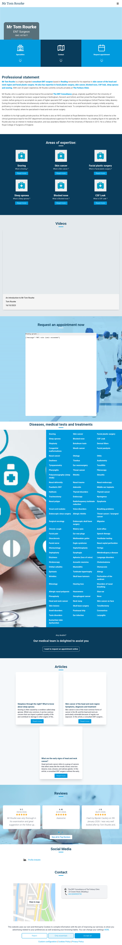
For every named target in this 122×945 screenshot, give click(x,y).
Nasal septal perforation (107, 543)
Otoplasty (53, 443)
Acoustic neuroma (81, 562)
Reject (34, 936)
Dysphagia (77, 553)
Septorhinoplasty (80, 548)
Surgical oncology (56, 521)
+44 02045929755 (75, 894)
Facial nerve (54, 543)
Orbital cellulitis (55, 567)
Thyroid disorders (80, 492)
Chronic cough (55, 529)
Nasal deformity (56, 482)
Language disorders (105, 557)
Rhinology (53, 584)
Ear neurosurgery (80, 465)
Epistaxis (53, 572)
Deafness (53, 460)
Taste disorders (55, 615)
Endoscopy (77, 497)
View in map (34, 902)
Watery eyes (78, 529)
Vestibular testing (104, 538)
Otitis (99, 456)
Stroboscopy (54, 562)
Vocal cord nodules (57, 509)
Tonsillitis (101, 465)
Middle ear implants (105, 487)
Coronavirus (102, 610)
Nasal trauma (78, 482)
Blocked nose (79, 439)
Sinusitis (100, 475)
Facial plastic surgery (106, 434)
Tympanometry (55, 465)
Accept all (87, 936)
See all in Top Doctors (61, 837)
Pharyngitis (54, 470)
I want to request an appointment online (61, 649)
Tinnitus (76, 460)
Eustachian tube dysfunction (56, 621)
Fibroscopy (101, 470)
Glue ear (100, 591)
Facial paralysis (103, 448)
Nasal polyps (54, 501)
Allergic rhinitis (79, 514)
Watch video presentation (21, 39)
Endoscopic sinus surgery (60, 514)
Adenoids (77, 487)
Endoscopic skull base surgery (82, 522)
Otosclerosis (54, 538)
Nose (99, 596)
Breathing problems (105, 509)
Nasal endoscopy (104, 482)
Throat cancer (79, 470)
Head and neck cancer (58, 601)
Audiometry (102, 460)
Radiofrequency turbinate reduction (84, 502)
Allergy (100, 572)
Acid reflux (101, 529)
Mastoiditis (78, 567)
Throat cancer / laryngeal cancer (107, 515)
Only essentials (61, 936)
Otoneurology (55, 548)
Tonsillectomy (103, 606)
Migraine (100, 521)
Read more (21, 173)
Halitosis (52, 492)
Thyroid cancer (103, 492)
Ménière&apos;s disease (107, 553)
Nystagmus (102, 497)
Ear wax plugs (79, 534)
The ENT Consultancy (62, 94)
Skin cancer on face (105, 601)
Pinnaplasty (54, 596)
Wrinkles (52, 576)
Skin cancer (78, 434)
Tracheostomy (55, 497)
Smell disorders (55, 610)
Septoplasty (54, 553)
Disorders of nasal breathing (105, 585)
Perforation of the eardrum (104, 577)
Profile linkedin (34, 860)
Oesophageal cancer (82, 596)
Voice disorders (79, 509)
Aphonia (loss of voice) (83, 557)
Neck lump (77, 601)
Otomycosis (102, 567)
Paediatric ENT (55, 487)
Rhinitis (76, 475)
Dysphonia (101, 501)
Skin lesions (54, 606)
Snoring (52, 434)
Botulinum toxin (79, 443)
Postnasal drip (79, 610)
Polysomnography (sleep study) (59, 476)
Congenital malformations (55, 449)
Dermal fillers (102, 443)
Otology (76, 456)
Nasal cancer (54, 456)
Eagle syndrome (80, 543)
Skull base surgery (81, 606)
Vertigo (100, 548)
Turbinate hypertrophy (82, 572)
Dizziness (53, 557)
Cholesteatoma (103, 562)
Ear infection (78, 615)
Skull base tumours (81, 576)
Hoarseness (78, 591)
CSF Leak (101, 439)
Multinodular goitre (81, 538)
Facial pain (53, 534)
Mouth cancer (79, 448)
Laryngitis (101, 615)
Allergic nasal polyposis (59, 591)
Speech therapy (103, 534)
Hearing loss (78, 584)
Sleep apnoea (55, 439)
